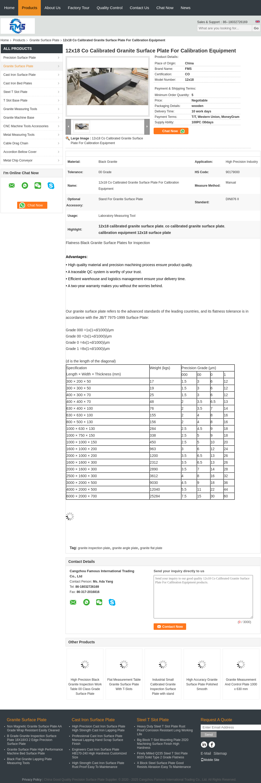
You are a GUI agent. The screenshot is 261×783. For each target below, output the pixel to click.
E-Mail (206, 753)
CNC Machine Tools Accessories (25, 126)
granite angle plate (125, 548)
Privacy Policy (32, 779)
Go (256, 28)
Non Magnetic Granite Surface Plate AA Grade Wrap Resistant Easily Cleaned (34, 728)
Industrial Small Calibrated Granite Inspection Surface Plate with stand (163, 687)
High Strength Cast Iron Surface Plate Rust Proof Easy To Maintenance (98, 765)
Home (9, 7)
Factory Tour (78, 7)
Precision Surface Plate (19, 57)
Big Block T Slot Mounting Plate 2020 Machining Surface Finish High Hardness (162, 744)
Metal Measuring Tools (19, 135)
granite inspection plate (94, 548)
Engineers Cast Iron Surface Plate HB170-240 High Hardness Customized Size (99, 753)
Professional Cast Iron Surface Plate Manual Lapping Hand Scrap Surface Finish (97, 740)
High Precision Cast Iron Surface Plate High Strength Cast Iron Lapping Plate (98, 728)
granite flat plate (151, 548)
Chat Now (164, 8)
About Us (52, 7)
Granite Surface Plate (44, 40)
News (186, 7)
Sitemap (220, 753)
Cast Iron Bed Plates (17, 83)
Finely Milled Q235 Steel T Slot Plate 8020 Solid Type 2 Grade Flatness (162, 755)
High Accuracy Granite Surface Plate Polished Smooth (202, 684)
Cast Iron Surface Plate (19, 75)
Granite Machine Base (18, 117)
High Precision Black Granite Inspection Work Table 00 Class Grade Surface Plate (85, 687)
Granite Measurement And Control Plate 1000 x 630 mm (241, 684)
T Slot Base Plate (15, 100)
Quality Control (109, 7)
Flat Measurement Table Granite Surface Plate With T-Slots (124, 684)
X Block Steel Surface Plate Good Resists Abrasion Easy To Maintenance (164, 765)
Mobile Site (210, 760)
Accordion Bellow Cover (19, 152)
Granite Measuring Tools (20, 109)
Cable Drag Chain (15, 143)
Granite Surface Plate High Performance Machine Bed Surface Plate (35, 751)
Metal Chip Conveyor (17, 160)
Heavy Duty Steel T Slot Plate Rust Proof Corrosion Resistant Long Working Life (165, 730)
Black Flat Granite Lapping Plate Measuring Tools (29, 761)
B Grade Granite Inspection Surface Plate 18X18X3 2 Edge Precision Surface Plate (31, 740)
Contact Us (139, 7)
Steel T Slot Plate (15, 92)
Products (29, 7)
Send (209, 735)
